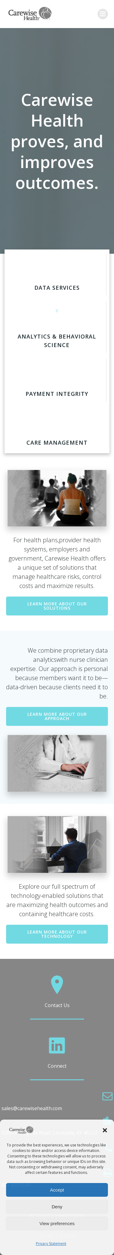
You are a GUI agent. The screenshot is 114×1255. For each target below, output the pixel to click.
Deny (57, 1206)
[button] (105, 1130)
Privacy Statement (51, 1243)
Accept (57, 1189)
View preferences (57, 1223)
